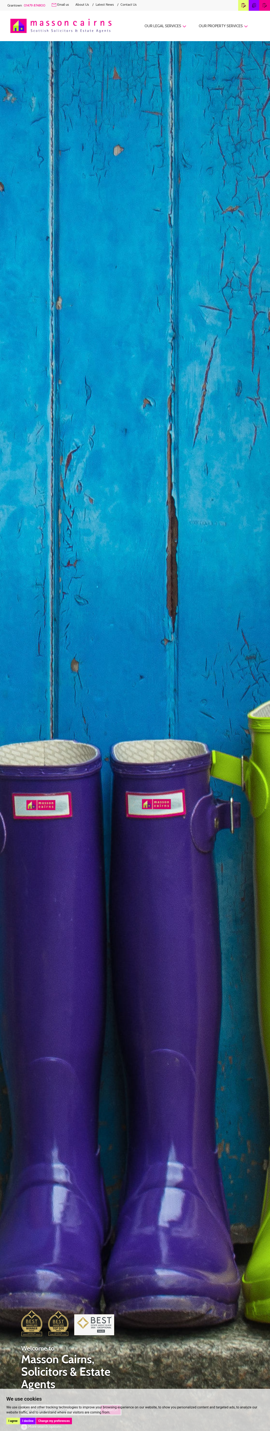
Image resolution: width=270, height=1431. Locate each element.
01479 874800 (34, 5)
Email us (60, 5)
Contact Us (128, 5)
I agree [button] (13, 1421)
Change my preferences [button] (54, 1421)
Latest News (107, 5)
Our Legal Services (165, 26)
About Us (84, 5)
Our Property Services (223, 26)
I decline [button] (28, 1421)
